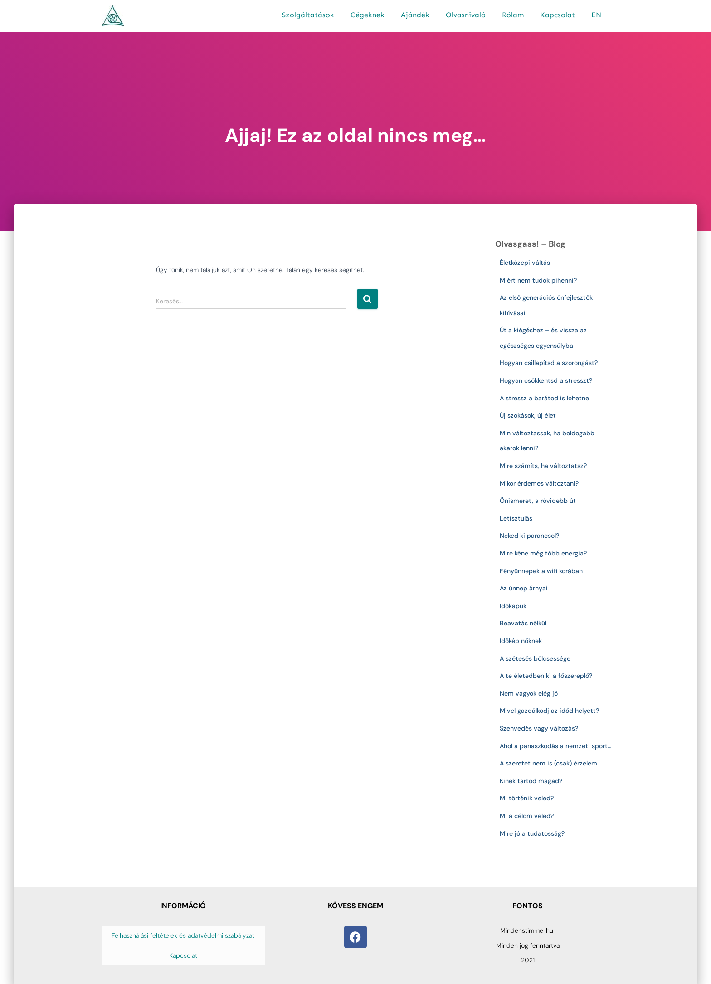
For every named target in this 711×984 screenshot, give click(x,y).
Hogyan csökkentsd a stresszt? (546, 380)
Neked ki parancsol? (529, 535)
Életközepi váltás (525, 262)
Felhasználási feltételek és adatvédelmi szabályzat (183, 935)
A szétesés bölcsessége (535, 658)
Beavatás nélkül (523, 623)
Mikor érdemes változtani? (539, 483)
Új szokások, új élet (528, 415)
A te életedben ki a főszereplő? (546, 676)
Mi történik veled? (527, 798)
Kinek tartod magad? (531, 781)
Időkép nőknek (521, 641)
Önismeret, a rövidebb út (538, 501)
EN (596, 14)
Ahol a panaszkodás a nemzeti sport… (555, 746)
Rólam (513, 14)
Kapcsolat (557, 14)
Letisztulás (516, 518)
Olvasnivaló (466, 14)
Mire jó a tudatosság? (532, 833)
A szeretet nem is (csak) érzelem (548, 763)
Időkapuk (513, 606)
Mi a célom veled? (527, 816)
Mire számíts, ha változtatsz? (543, 466)
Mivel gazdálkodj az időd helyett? (549, 710)
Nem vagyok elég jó (529, 693)
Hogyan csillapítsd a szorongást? (549, 363)
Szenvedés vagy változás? (539, 728)
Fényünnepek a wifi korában (543, 571)
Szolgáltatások (308, 14)
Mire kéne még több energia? (543, 553)
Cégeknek (368, 14)
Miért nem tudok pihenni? (538, 280)
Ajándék (415, 14)
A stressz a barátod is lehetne (544, 398)
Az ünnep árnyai (524, 588)
